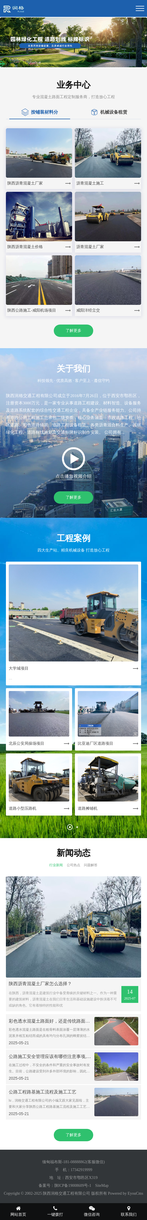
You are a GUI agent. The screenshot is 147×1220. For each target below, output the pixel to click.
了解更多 (73, 330)
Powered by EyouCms (125, 1193)
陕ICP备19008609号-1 (72, 1185)
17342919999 (81, 1170)
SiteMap (101, 1185)
